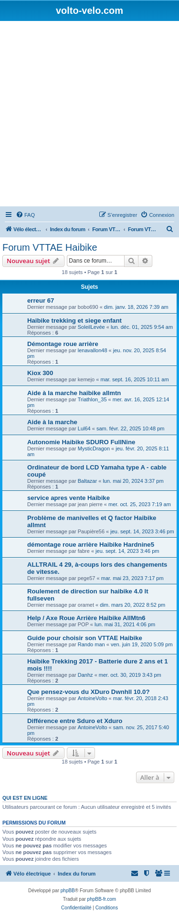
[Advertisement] (89, 115)
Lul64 (84, 428)
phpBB (68, 890)
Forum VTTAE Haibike (49, 247)
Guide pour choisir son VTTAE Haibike (84, 638)
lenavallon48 (92, 350)
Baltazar (87, 481)
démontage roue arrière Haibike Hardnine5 (90, 544)
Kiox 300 (40, 373)
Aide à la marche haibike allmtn (74, 393)
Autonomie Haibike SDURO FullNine (81, 442)
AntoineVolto (92, 698)
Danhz (85, 675)
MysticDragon (94, 448)
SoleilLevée (91, 327)
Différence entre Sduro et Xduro (74, 720)
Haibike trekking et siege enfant (74, 320)
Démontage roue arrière (62, 343)
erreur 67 (40, 300)
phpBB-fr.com (101, 899)
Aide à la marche (52, 422)
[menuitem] (25, 215)
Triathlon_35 (92, 399)
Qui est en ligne (25, 798)
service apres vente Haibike (68, 497)
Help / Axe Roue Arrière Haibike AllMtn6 (86, 618)
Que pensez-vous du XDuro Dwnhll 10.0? (88, 691)
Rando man (91, 644)
